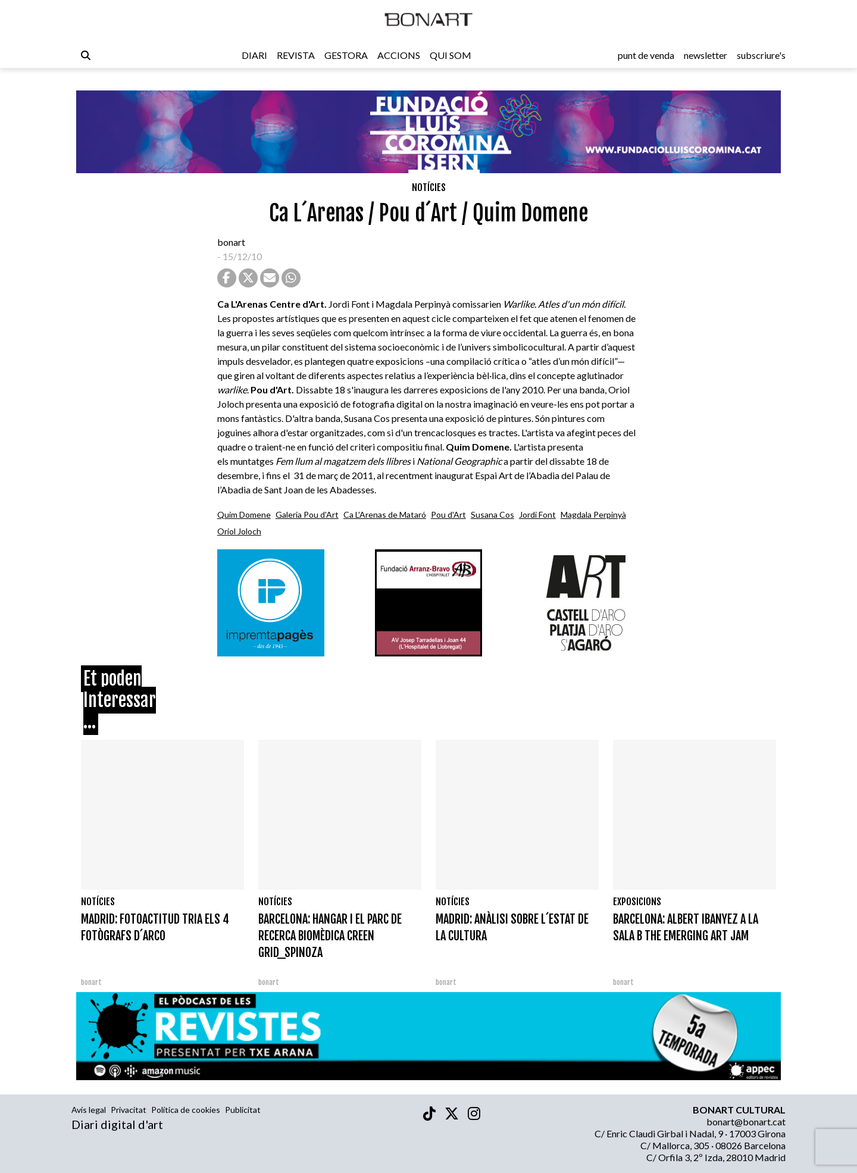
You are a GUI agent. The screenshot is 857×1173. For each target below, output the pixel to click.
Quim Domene (244, 514)
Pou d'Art (448, 514)
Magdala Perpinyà (593, 514)
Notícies (429, 187)
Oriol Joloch (239, 531)
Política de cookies (185, 1110)
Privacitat (128, 1110)
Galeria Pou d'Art (307, 514)
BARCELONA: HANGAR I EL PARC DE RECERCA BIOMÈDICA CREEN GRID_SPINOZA (330, 936)
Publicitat (243, 1110)
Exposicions (637, 902)
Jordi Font (537, 514)
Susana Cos (492, 514)
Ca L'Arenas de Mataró (384, 514)
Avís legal (88, 1110)
